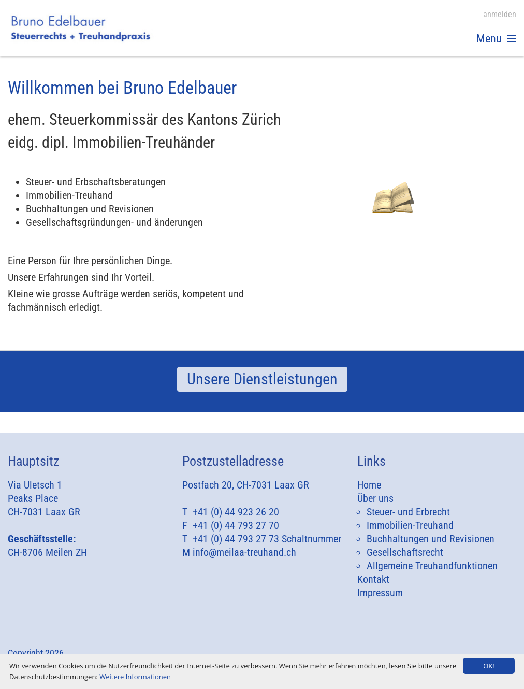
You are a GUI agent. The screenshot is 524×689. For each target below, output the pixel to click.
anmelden (499, 14)
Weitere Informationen (135, 676)
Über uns (375, 498)
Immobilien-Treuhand (410, 525)
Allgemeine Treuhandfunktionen (432, 565)
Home (369, 485)
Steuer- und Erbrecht (408, 512)
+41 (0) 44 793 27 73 (236, 539)
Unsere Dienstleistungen (262, 379)
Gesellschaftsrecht (405, 552)
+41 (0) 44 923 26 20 (236, 512)
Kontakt (373, 579)
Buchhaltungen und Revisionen (430, 539)
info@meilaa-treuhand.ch (244, 552)
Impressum (380, 592)
